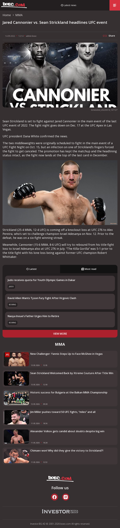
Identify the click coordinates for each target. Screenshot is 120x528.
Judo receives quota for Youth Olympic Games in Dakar (41, 280)
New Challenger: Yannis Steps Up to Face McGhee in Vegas (66, 354)
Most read (88, 268)
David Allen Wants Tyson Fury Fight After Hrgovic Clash (42, 298)
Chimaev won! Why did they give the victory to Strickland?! (66, 450)
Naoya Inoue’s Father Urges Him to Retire (33, 316)
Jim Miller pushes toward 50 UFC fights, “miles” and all (62, 412)
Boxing (12, 304)
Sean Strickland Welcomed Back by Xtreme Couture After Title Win (71, 373)
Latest (31, 268)
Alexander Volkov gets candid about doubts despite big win (67, 431)
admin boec (31, 36)
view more (60, 333)
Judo (11, 286)
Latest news (70, 5)
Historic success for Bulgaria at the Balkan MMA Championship (68, 392)
